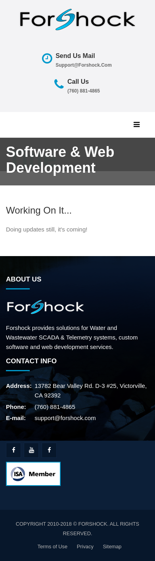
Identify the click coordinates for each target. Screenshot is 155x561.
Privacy (85, 546)
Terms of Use (52, 546)
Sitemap (112, 546)
